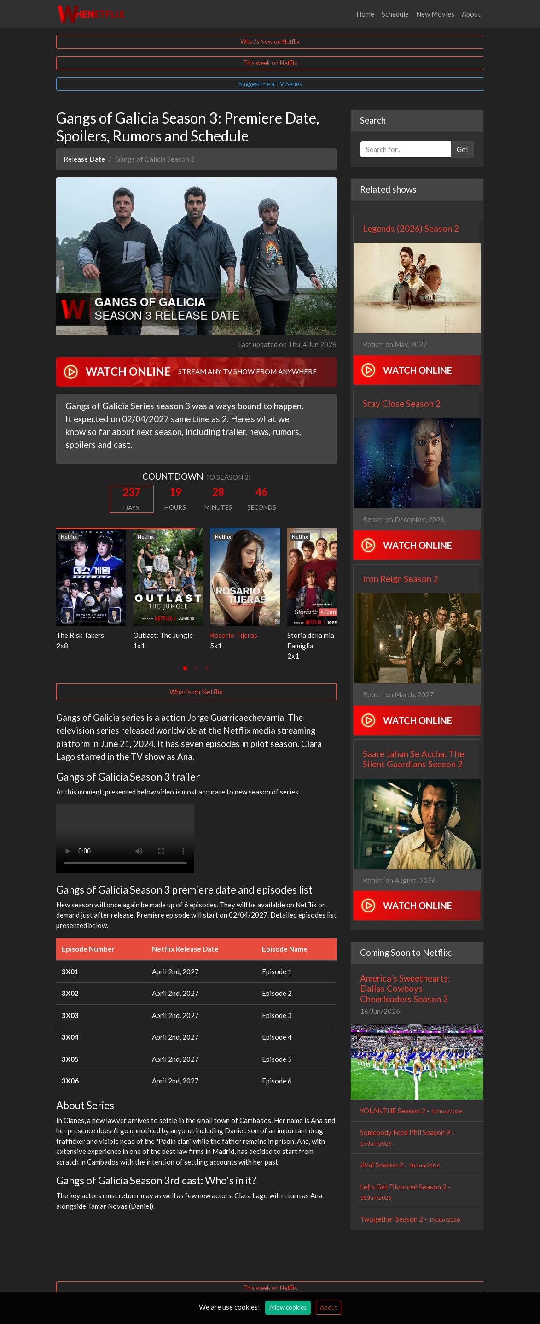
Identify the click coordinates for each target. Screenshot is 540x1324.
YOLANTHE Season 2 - (411, 1110)
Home (365, 14)
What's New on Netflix (270, 41)
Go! (462, 149)
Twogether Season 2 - (410, 1219)
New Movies (435, 14)
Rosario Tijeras (233, 635)
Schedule (395, 14)
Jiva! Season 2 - (400, 1164)
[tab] (185, 668)
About (471, 14)
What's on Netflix (196, 692)
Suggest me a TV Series (270, 84)
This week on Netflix (270, 62)
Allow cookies (288, 1307)
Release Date (84, 159)
